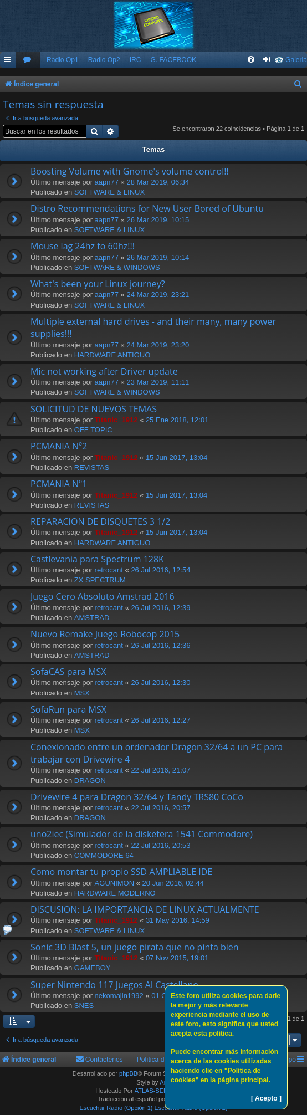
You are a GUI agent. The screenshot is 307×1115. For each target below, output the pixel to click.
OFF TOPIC (93, 430)
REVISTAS (91, 467)
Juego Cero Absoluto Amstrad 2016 (102, 596)
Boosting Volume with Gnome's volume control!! (129, 171)
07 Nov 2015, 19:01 (177, 958)
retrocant (109, 570)
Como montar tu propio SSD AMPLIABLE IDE (121, 872)
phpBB (128, 1073)
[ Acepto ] (266, 1098)
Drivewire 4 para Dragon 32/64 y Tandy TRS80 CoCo (136, 797)
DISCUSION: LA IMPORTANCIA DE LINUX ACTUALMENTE (144, 909)
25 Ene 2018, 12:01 (177, 420)
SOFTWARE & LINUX (109, 192)
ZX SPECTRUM (100, 580)
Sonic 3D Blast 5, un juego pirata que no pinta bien (134, 947)
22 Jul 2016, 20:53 (160, 845)
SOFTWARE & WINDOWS (117, 267)
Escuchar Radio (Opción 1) (115, 1107)
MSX (82, 693)
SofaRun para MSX (68, 709)
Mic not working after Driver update (104, 371)
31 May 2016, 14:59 (177, 920)
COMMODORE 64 (104, 855)
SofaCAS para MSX (68, 672)
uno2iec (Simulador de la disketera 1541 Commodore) (141, 834)
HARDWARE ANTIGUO (112, 355)
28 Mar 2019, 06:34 (157, 182)
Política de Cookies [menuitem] (166, 1059)
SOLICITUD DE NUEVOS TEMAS (93, 409)
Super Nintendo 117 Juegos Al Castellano (114, 985)
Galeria (296, 60)
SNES (84, 1005)
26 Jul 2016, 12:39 (160, 607)
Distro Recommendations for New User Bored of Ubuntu (147, 208)
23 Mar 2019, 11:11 (157, 382)
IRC (135, 60)
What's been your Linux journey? (97, 284)
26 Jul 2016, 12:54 (160, 570)
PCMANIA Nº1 (58, 484)
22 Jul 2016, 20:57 (160, 808)
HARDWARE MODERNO (115, 893)
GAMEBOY (92, 968)
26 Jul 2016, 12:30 (160, 682)
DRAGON (90, 780)
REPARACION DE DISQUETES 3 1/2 (100, 521)
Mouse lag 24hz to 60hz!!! (82, 246)
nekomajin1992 (119, 995)
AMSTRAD (92, 617)
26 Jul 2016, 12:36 (160, 645)
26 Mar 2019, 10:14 (157, 257)
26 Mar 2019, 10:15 (157, 220)
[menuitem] (27, 60)
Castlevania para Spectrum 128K (97, 559)
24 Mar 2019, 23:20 (157, 345)
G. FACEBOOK (173, 60)
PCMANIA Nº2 (58, 446)
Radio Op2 (104, 60)
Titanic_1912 (116, 420)
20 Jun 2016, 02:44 (173, 883)
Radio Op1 (63, 60)
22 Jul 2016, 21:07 (160, 770)
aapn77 (107, 182)
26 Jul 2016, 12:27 (160, 720)
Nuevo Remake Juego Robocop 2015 (105, 634)
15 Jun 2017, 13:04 (176, 457)
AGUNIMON (115, 883)
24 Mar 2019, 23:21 (157, 294)
